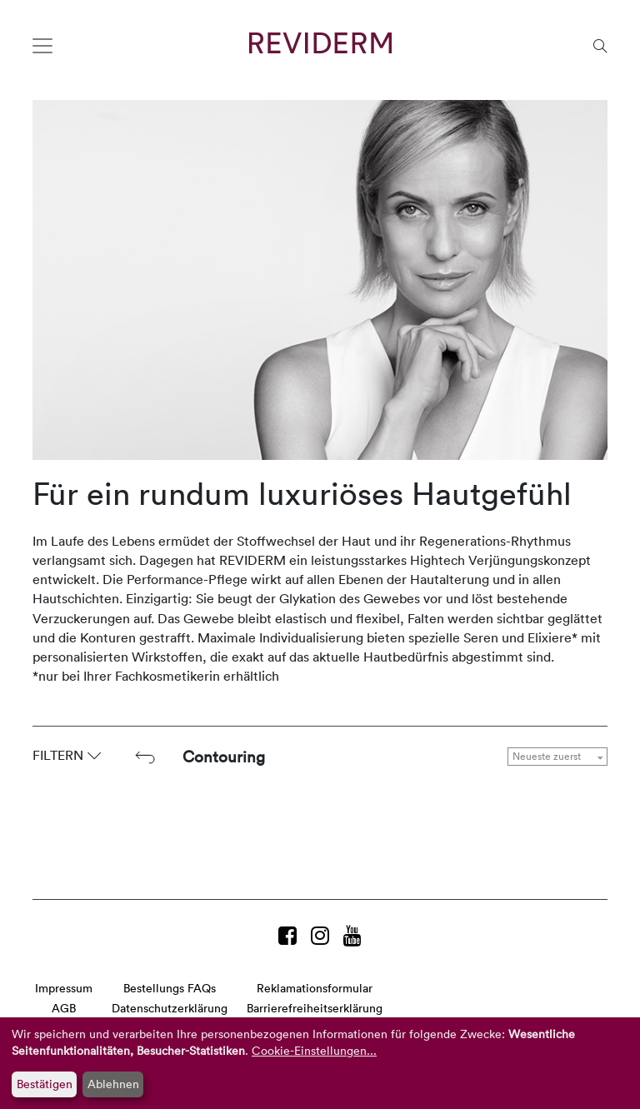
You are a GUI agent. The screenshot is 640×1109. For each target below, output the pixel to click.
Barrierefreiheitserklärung (314, 1008)
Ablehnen (113, 1084)
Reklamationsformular (314, 988)
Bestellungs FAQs (169, 988)
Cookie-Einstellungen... (314, 1050)
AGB (64, 1008)
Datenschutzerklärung (170, 1008)
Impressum (63, 988)
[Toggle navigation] (42, 46)
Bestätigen (44, 1084)
